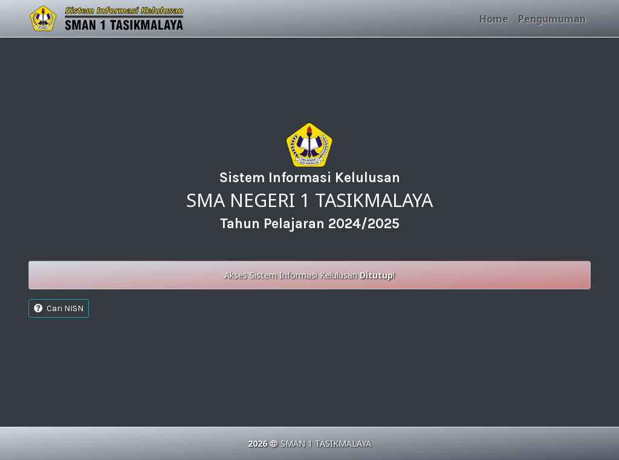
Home (493, 18)
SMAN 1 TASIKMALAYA (325, 443)
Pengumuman (552, 18)
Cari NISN (58, 308)
